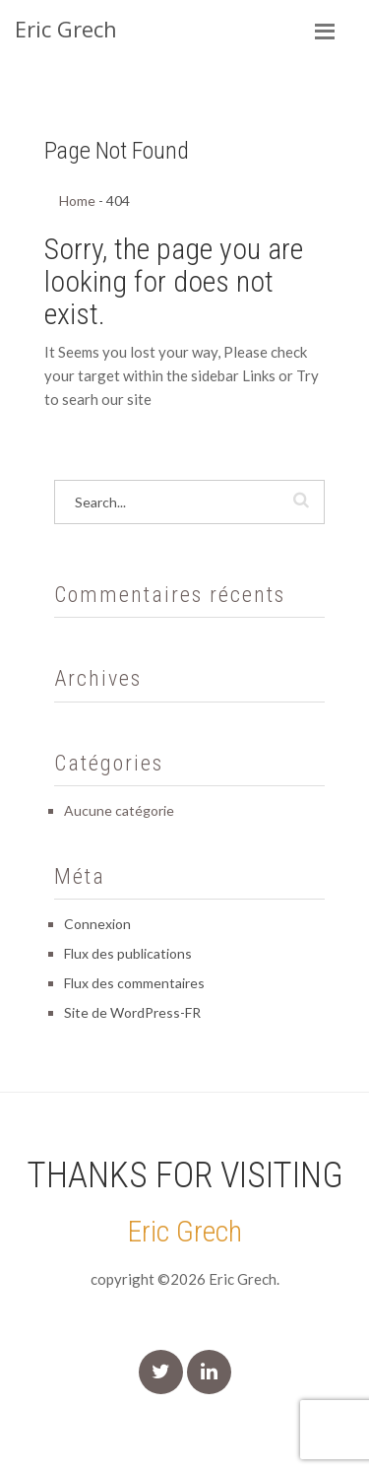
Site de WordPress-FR (132, 1012)
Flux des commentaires (134, 982)
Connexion (97, 923)
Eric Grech (184, 1231)
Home (77, 200)
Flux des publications (128, 953)
